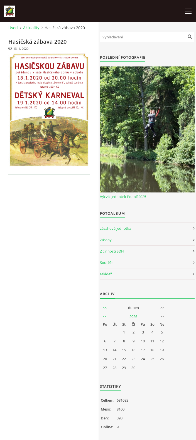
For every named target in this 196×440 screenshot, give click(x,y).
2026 (133, 316)
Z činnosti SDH (112, 251)
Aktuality (31, 27)
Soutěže (106, 262)
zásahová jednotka (115, 228)
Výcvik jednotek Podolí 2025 (123, 196)
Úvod (13, 27)
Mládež (106, 273)
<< (105, 307)
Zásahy (106, 239)
